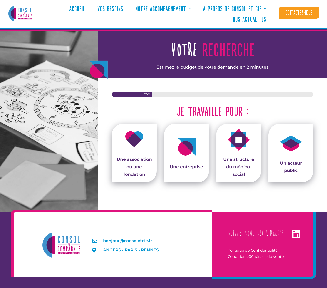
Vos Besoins (110, 8)
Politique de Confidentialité (253, 250)
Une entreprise (186, 152)
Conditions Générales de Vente (256, 256)
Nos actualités (249, 18)
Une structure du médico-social (238, 152)
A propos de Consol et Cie (234, 8)
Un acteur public (291, 152)
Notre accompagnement (163, 8)
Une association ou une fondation (134, 152)
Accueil (77, 8)
